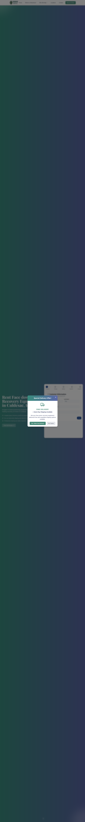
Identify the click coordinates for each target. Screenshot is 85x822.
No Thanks (51, 423)
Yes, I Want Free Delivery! (37, 423)
